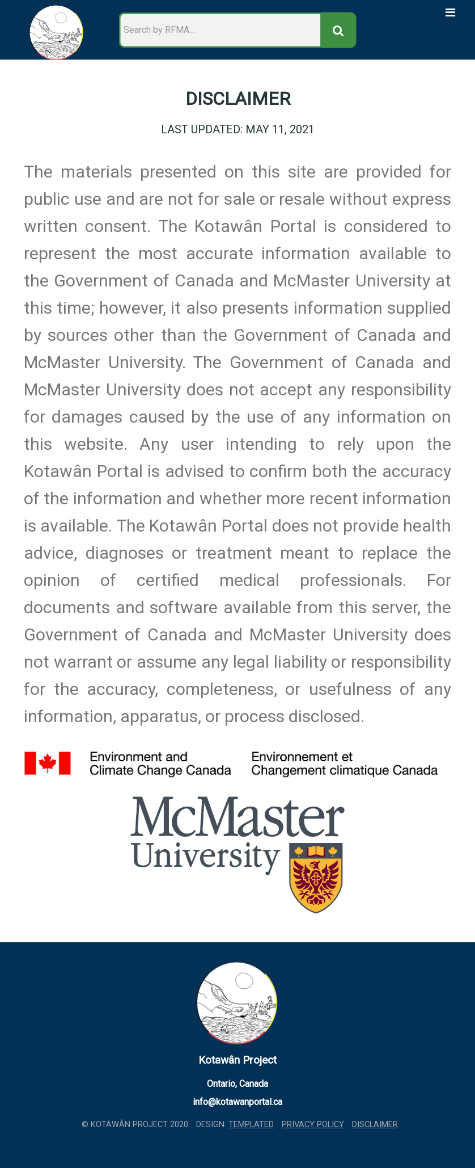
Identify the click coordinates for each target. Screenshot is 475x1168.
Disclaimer (375, 1124)
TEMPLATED (251, 1124)
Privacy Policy (313, 1124)
